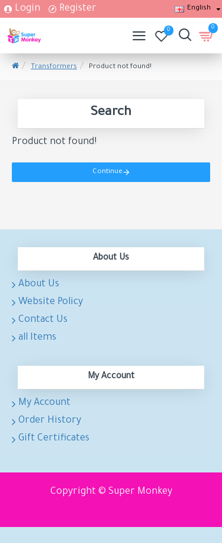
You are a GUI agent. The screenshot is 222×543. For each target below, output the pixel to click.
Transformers (54, 67)
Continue (107, 172)
